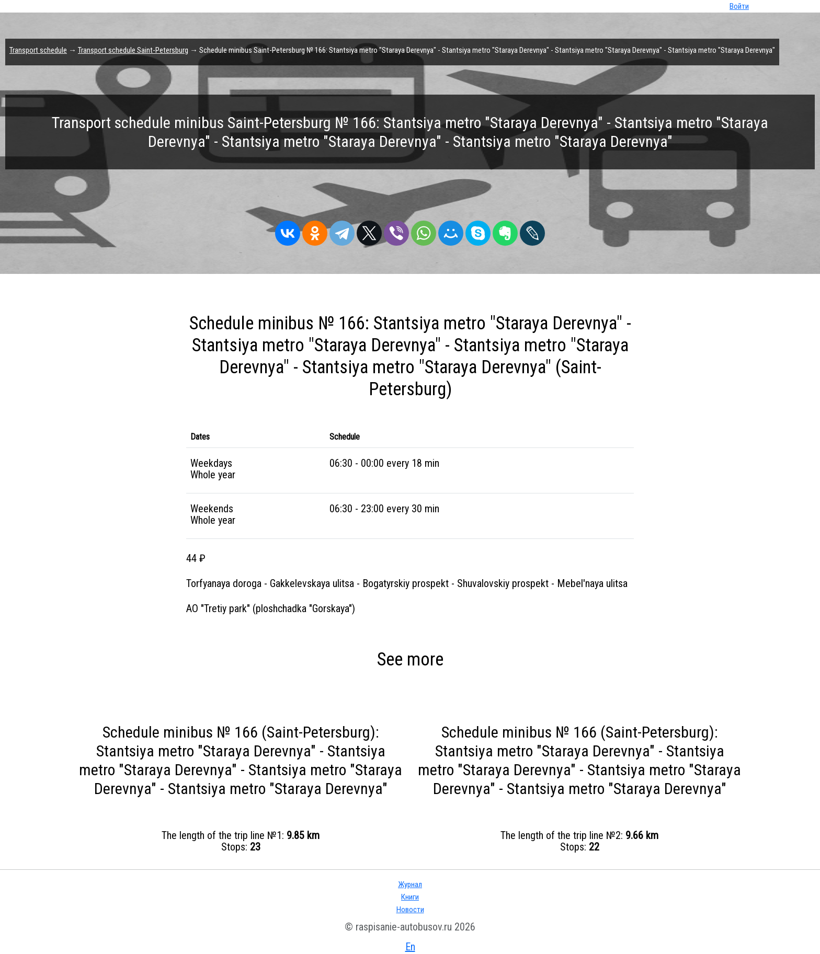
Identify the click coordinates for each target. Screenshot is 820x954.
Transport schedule (38, 50)
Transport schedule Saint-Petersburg (133, 50)
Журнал (410, 884)
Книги (410, 897)
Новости (410, 909)
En (410, 946)
